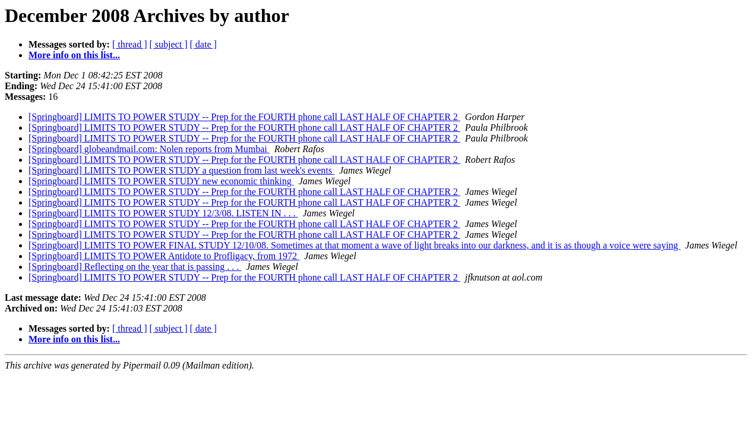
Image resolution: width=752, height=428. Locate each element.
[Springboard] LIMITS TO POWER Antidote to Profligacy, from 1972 (164, 256)
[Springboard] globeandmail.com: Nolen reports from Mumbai (149, 149)
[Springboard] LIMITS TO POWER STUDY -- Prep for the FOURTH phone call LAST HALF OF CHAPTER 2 (244, 117)
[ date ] (203, 44)
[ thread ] (129, 44)
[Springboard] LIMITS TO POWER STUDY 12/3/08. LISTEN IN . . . (163, 213)
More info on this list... (74, 55)
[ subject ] (169, 44)
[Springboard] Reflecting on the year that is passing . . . (135, 267)
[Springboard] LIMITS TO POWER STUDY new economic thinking (161, 181)
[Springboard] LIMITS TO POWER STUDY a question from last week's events (181, 170)
